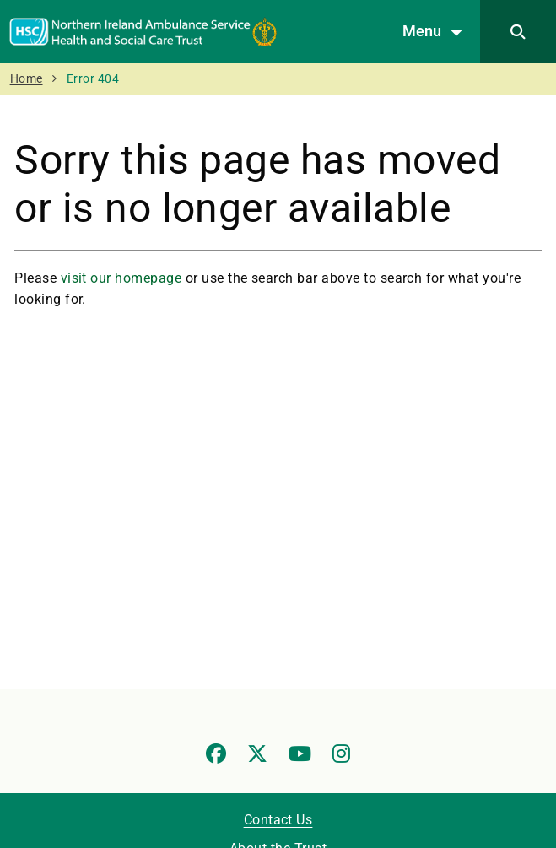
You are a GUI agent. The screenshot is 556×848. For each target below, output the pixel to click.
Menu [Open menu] (437, 32)
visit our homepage (121, 278)
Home (26, 79)
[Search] (518, 31)
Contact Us (278, 820)
